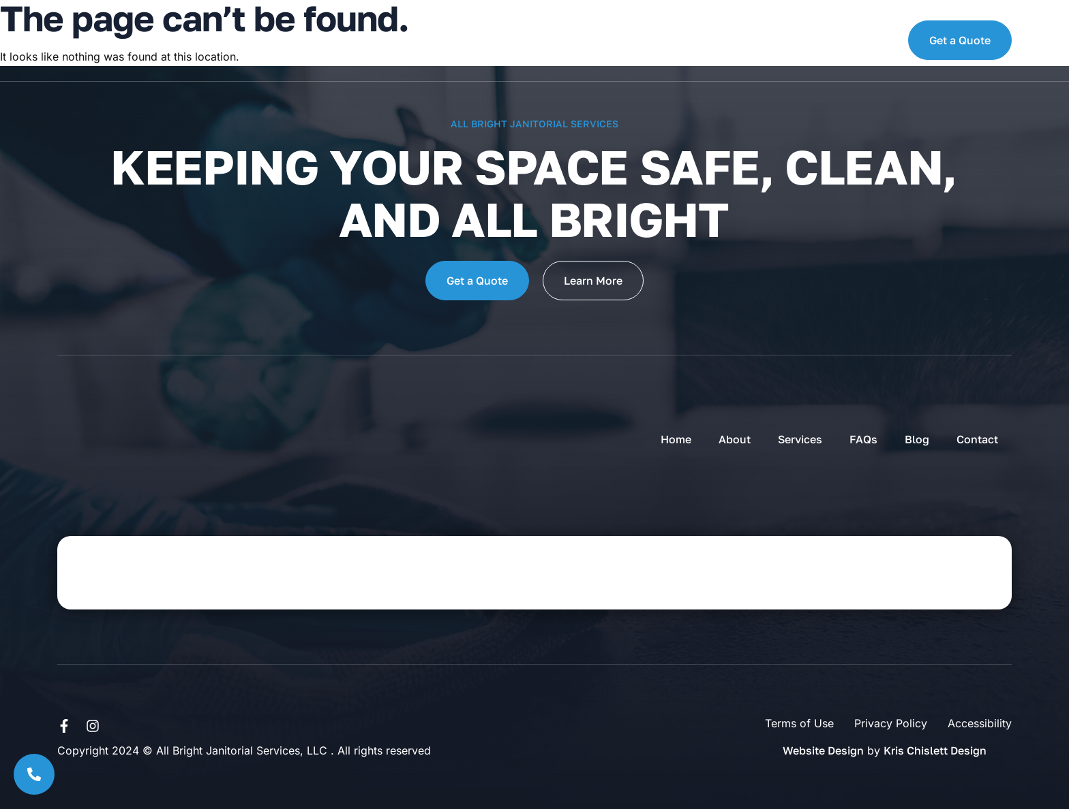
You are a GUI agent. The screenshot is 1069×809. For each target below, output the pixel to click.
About (305, 40)
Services (378, 40)
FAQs (447, 40)
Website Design (823, 750)
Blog (505, 40)
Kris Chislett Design (935, 750)
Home (242, 40)
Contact (573, 40)
